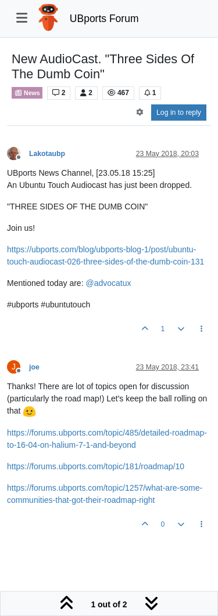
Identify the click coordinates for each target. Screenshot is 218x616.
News (27, 92)
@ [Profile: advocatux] (108, 283)
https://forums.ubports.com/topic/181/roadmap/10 (95, 466)
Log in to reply (178, 112)
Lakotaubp (47, 154)
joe (34, 367)
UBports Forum (104, 18)
